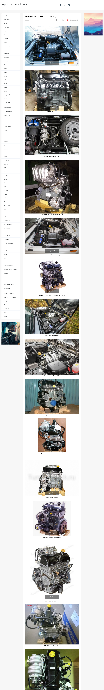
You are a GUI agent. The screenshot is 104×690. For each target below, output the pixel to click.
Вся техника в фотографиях (14, 5)
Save (53, 63)
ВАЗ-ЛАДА (27, 20)
